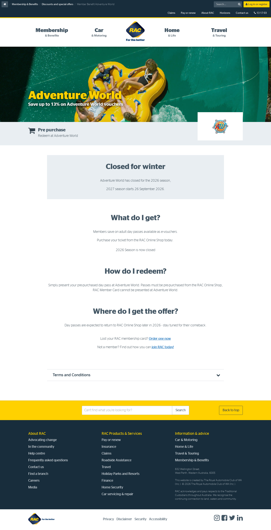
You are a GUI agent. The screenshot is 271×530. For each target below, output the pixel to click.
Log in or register (256, 4)
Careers (34, 480)
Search (181, 410)
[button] (135, 375)
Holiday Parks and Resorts (120, 474)
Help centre (36, 453)
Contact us (242, 13)
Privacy (108, 519)
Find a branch (38, 474)
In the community (41, 447)
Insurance (109, 447)
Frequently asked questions (48, 460)
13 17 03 (260, 12)
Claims (171, 13)
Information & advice (192, 434)
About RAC (207, 13)
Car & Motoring (186, 440)
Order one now (160, 338)
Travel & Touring (187, 453)
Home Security (112, 487)
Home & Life (184, 447)
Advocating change (42, 440)
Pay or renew (188, 13)
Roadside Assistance (116, 460)
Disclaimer (124, 519)
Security (140, 519)
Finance (107, 480)
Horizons (225, 13)
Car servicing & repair (117, 494)
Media (32, 487)
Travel (106, 467)
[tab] (52, 32)
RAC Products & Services (122, 434)
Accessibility (158, 519)
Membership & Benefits (25, 4)
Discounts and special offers (57, 4)
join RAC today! (163, 347)
